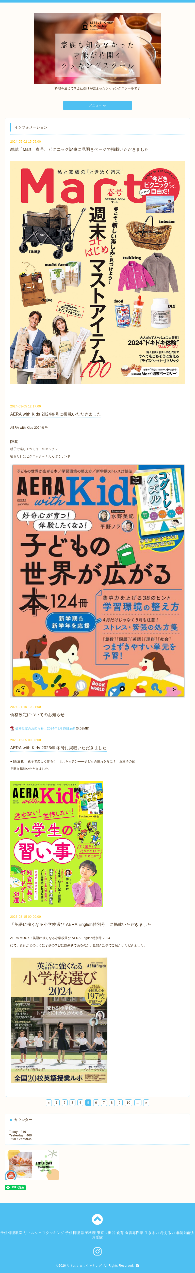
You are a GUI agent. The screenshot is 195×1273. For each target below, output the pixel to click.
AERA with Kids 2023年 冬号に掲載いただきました (58, 748)
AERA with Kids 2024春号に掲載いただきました (55, 414)
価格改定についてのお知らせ (37, 715)
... (137, 1102)
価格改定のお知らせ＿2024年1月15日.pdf (45, 728)
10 (128, 1102)
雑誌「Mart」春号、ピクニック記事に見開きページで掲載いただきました (79, 149)
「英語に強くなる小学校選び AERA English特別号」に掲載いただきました (80, 924)
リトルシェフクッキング (84, 1265)
